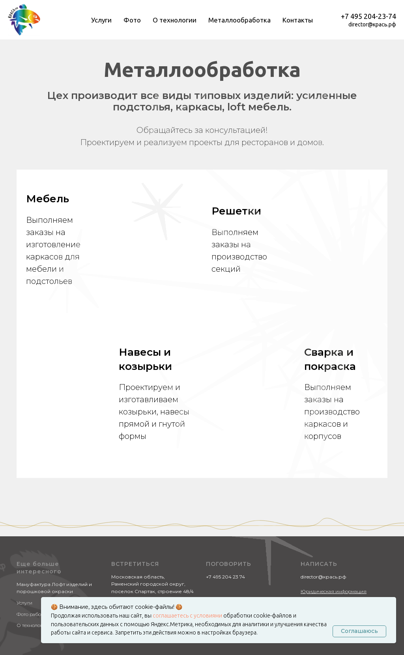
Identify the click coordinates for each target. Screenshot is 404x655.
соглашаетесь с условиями (188, 615)
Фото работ (30, 529)
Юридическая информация (334, 506)
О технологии (174, 20)
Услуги (101, 20)
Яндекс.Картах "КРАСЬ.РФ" (147, 521)
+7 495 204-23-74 (368, 16)
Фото (132, 20)
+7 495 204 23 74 (225, 492)
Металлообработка (239, 20)
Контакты (297, 20)
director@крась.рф (372, 24)
